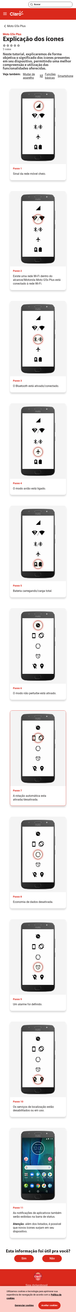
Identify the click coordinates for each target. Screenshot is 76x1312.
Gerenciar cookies (24, 1305)
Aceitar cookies (49, 1305)
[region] (38, 1299)
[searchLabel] (50, 4)
